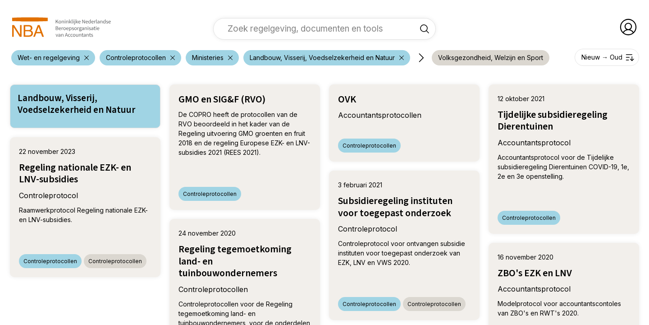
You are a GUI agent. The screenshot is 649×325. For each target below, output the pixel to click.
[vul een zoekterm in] (317, 28)
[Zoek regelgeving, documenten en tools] (424, 28)
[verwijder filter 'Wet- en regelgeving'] (53, 57)
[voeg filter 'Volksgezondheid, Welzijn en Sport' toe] (490, 57)
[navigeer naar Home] (61, 27)
